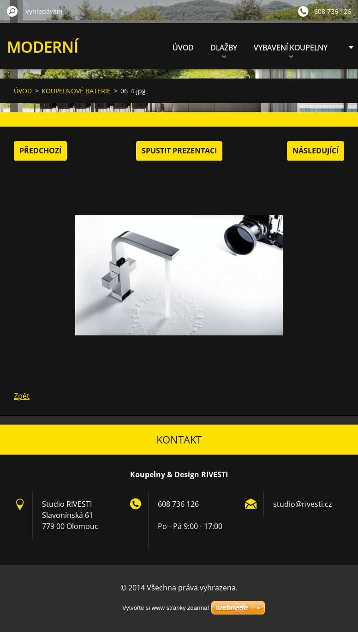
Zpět (22, 396)
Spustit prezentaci (179, 151)
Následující (315, 151)
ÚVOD (183, 48)
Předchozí (40, 151)
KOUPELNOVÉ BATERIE (76, 90)
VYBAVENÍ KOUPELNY (290, 50)
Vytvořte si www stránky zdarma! (165, 607)
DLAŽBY (224, 50)
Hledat (12, 11)
